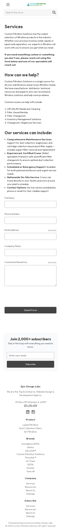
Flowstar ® (30, 457)
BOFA (31, 464)
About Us (30, 490)
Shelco (30, 447)
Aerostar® (30, 450)
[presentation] (29, 297)
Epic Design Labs (45, 523)
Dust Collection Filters (30, 428)
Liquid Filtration (30, 424)
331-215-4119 (30, 405)
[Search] (54, 12)
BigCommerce (26, 523)
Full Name (9, 197)
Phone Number (12, 214)
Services (30, 483)
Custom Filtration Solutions (31, 454)
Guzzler (30, 467)
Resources (30, 486)
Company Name (13, 246)
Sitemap (30, 493)
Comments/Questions (30, 262)
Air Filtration (30, 431)
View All (31, 471)
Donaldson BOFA (30, 443)
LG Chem (30, 461)
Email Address (30, 230)
